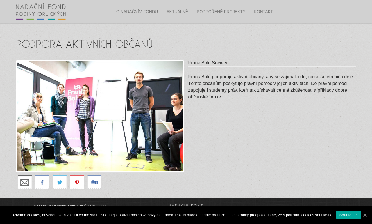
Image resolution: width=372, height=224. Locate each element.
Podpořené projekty (221, 11)
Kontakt (263, 11)
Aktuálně (177, 11)
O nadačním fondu (137, 11)
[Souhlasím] (365, 215)
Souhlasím (348, 215)
